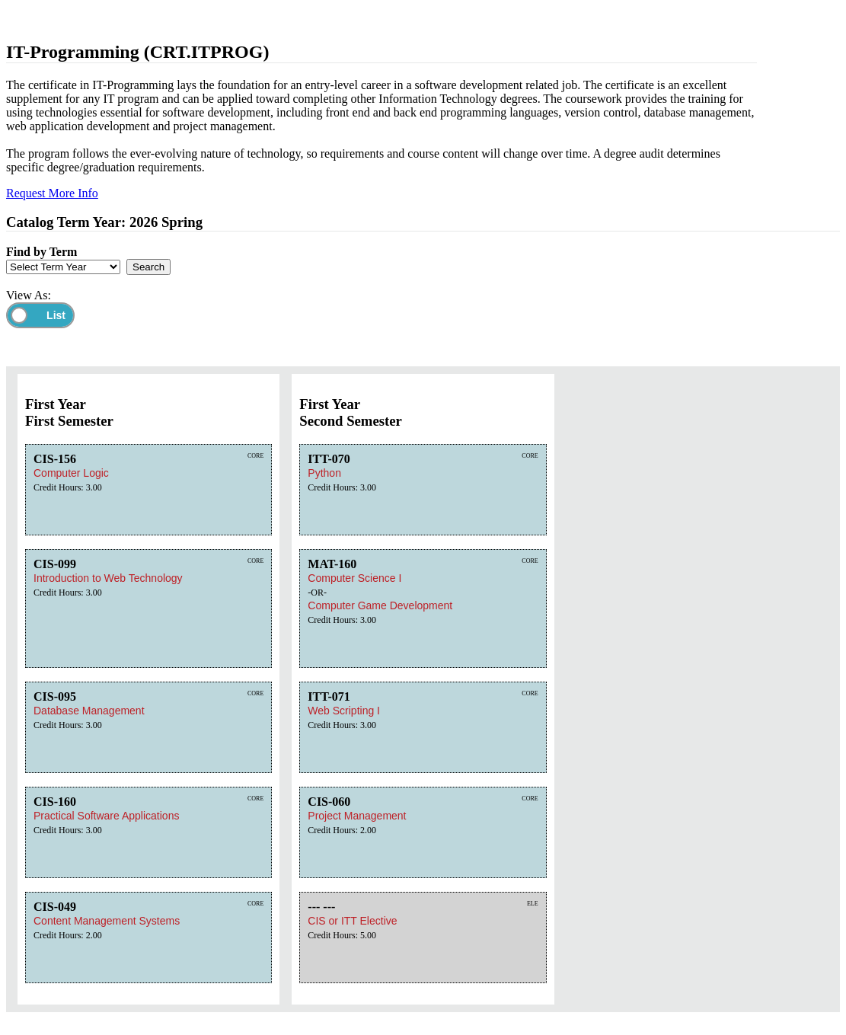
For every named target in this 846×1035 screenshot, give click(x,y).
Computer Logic (71, 473)
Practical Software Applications (106, 816)
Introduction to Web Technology (108, 578)
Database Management (89, 710)
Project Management (357, 816)
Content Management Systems (107, 921)
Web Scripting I (344, 710)
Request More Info (52, 193)
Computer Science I (354, 578)
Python (324, 473)
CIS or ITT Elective (352, 921)
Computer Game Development (380, 605)
